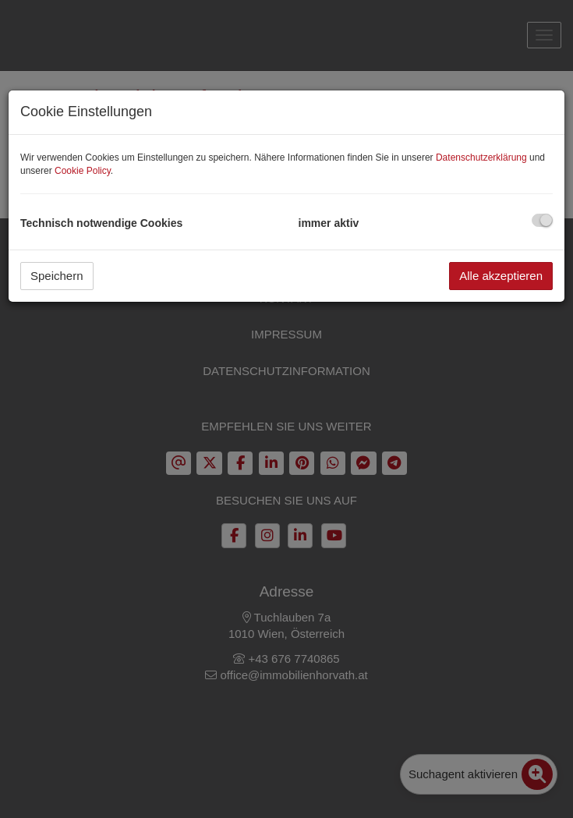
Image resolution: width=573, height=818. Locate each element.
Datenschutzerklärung (481, 157)
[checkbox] (542, 220)
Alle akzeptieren (501, 275)
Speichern (56, 275)
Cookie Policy (83, 170)
